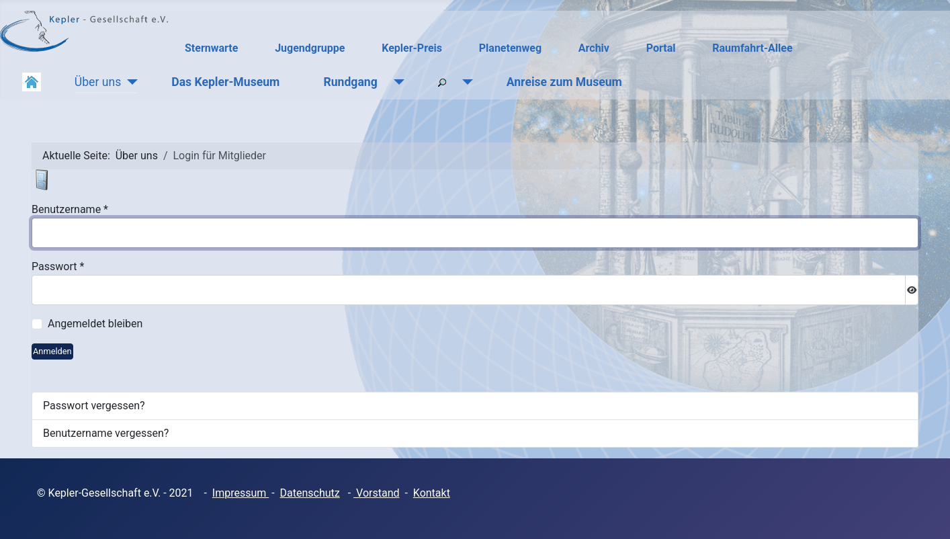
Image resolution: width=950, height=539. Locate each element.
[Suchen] (464, 82)
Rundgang (350, 82)
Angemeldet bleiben (95, 323)
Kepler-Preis (412, 48)
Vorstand (376, 493)
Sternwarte (211, 48)
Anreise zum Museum (564, 82)
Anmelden (52, 351)
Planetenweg (510, 48)
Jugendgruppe (310, 48)
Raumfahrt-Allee (752, 48)
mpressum (242, 493)
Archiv (593, 48)
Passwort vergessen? (94, 405)
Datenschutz (310, 493)
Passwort (58, 266)
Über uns (98, 82)
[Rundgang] (396, 82)
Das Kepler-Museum (225, 82)
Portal (661, 48)
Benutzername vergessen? (106, 433)
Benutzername (70, 209)
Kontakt (431, 493)
